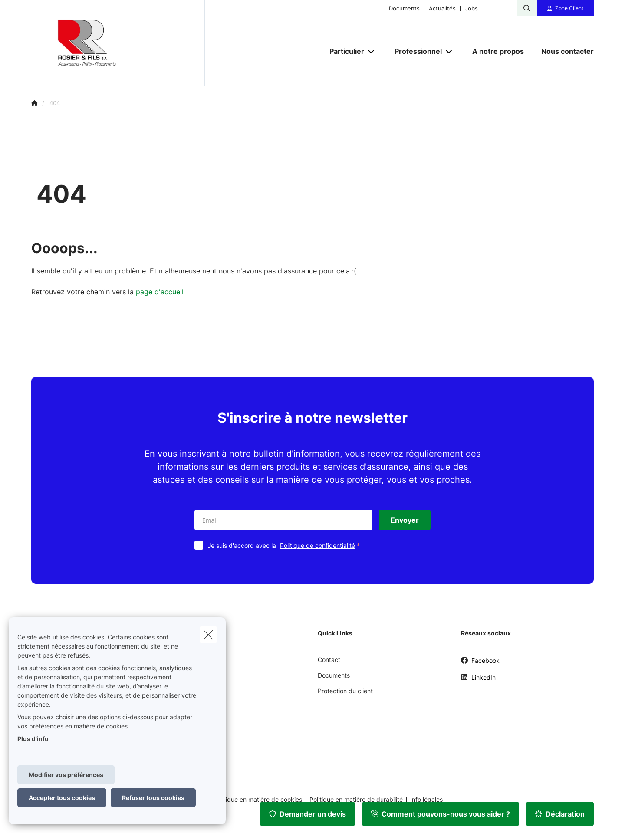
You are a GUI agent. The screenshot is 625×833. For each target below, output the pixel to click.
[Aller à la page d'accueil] (118, 43)
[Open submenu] (371, 51)
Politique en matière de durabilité (356, 800)
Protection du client (345, 691)
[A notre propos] (498, 51)
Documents (404, 8)
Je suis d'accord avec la (285, 545)
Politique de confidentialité (317, 545)
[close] (208, 634)
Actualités (442, 8)
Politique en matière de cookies (258, 800)
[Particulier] (343, 51)
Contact (329, 659)
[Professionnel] (415, 51)
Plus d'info (33, 738)
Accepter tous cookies (62, 797)
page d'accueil (160, 291)
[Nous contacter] (563, 51)
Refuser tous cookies (153, 797)
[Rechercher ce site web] (527, 8)
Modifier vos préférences (66, 774)
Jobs (471, 8)
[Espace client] (565, 8)
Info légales (426, 800)
